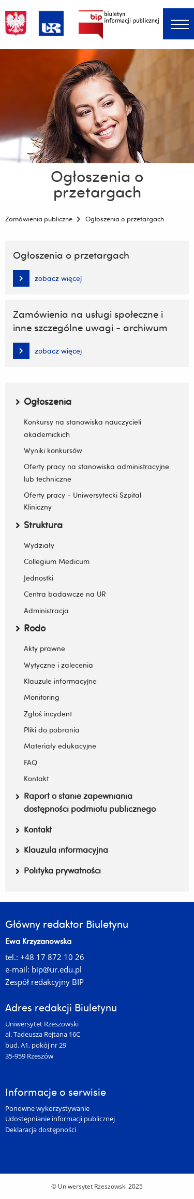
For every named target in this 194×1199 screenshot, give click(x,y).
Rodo (31, 628)
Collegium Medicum (56, 561)
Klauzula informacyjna (62, 849)
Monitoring (41, 697)
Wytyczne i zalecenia (58, 665)
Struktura (39, 525)
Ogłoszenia (43, 401)
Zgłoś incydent (48, 713)
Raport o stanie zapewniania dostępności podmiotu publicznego (86, 802)
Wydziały (39, 545)
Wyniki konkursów (53, 450)
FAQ (30, 762)
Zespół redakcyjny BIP (44, 982)
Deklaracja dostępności (40, 1129)
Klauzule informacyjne (60, 681)
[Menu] (178, 23)
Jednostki (38, 578)
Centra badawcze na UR (65, 594)
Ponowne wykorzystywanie (47, 1108)
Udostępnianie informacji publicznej (60, 1118)
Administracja (46, 610)
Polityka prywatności (58, 870)
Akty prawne (44, 648)
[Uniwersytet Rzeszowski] (51, 21)
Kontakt (36, 778)
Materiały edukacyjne (60, 746)
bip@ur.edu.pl (57, 969)
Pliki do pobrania (52, 730)
